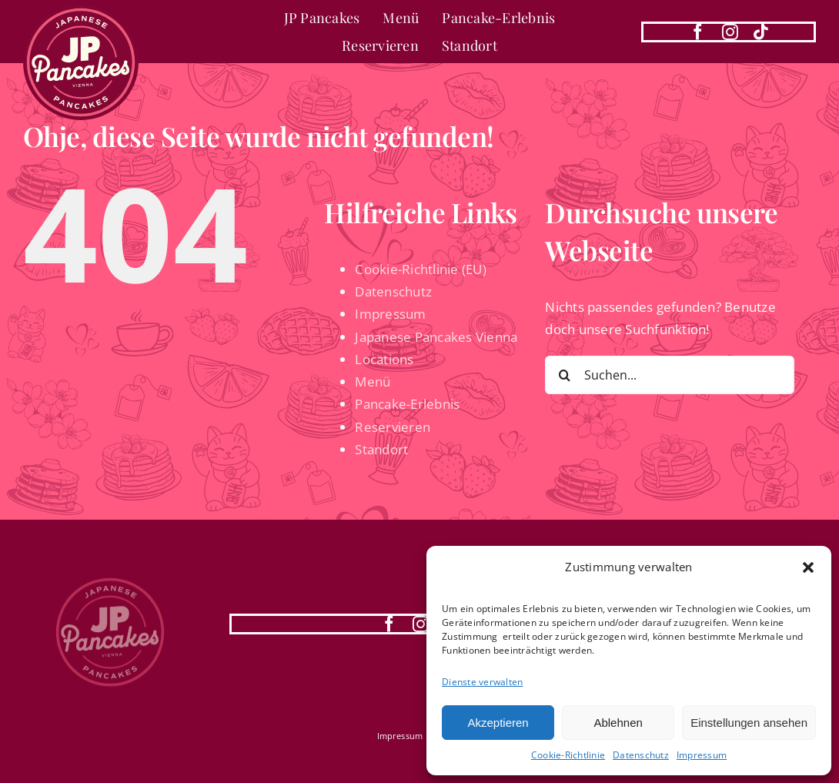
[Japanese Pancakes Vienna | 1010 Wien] (81, 11)
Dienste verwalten (482, 681)
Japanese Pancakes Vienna (436, 337)
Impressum (702, 754)
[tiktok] (760, 32)
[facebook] (698, 32)
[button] (808, 567)
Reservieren (392, 427)
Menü (372, 381)
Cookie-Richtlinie (568, 754)
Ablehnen (617, 722)
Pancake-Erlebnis (407, 404)
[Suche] (564, 375)
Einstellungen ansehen (748, 722)
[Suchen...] (669, 375)
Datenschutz (641, 754)
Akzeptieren (497, 722)
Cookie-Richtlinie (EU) (420, 269)
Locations (384, 359)
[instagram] (730, 32)
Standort (381, 449)
